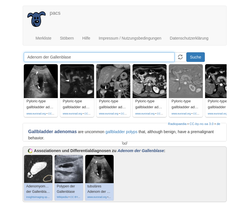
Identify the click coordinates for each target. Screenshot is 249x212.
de (218, 124)
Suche (195, 57)
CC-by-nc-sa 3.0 (202, 124)
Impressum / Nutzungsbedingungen (130, 38)
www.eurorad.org (36, 113)
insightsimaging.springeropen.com (45, 197)
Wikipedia (62, 197)
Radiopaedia (177, 124)
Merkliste (44, 38)
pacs (55, 13)
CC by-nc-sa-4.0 (57, 113)
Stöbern (67, 38)
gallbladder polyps (121, 131)
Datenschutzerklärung (189, 38)
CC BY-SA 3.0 (78, 197)
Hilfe (86, 38)
